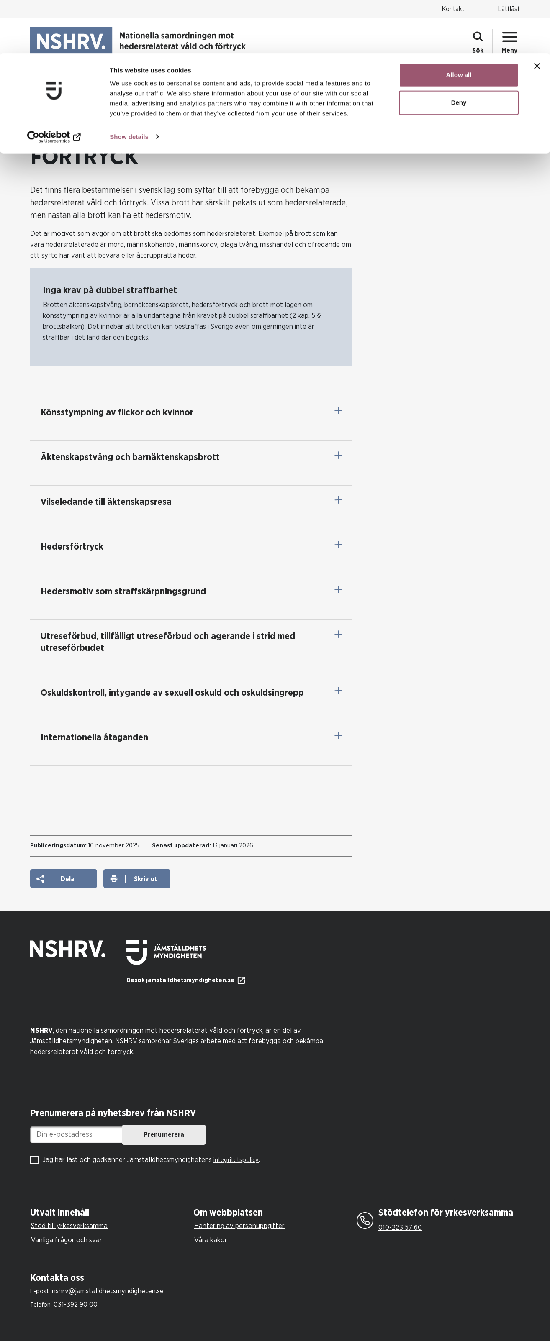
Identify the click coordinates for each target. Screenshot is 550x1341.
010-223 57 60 (400, 1227)
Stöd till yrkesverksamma (69, 1225)
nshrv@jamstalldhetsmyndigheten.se (108, 1291)
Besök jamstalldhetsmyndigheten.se (180, 980)
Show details (129, 83)
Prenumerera (235, 1134)
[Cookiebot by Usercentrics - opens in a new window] (54, 83)
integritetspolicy (236, 1160)
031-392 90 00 (76, 1304)
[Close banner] (537, 13)
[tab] (109, 1212)
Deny (459, 49)
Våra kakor (210, 1240)
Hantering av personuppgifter (239, 1225)
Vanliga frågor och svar (66, 1240)
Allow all (459, 22)
